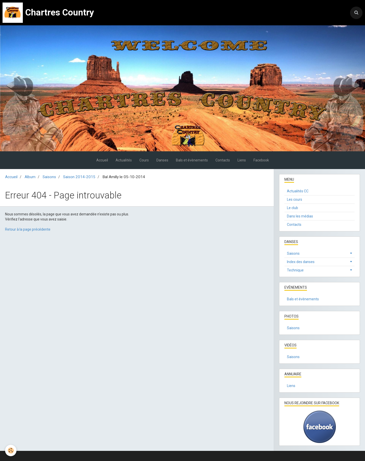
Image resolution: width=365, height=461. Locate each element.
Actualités (124, 160)
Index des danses (301, 262)
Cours (144, 160)
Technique (295, 270)
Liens (242, 160)
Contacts (222, 160)
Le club (292, 208)
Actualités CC (297, 191)
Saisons (49, 177)
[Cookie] (10, 450)
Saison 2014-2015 (79, 177)
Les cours (294, 199)
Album (30, 177)
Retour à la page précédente (27, 229)
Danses (162, 160)
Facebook (261, 160)
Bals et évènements (192, 160)
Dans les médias (300, 216)
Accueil (102, 160)
